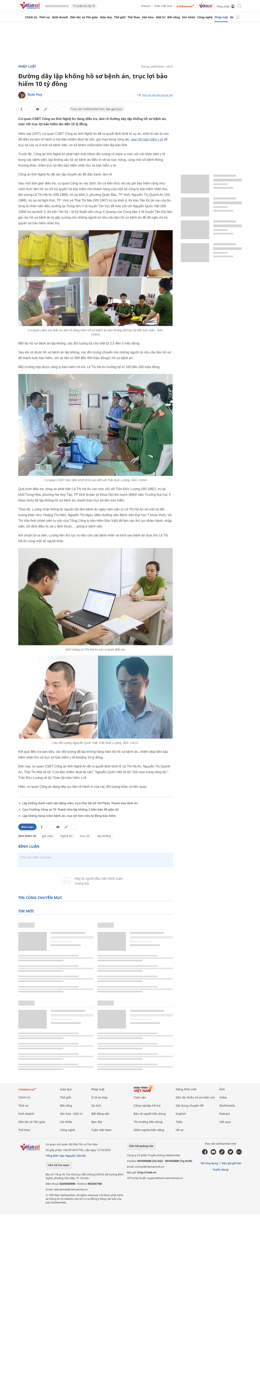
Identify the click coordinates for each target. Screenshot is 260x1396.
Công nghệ (204, 17)
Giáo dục (106, 17)
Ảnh (222, 1089)
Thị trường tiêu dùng (148, 1122)
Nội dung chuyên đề (190, 1105)
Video (223, 1097)
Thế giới (120, 17)
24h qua (225, 1122)
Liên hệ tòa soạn (58, 1165)
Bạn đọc (96, 1122)
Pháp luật (221, 17)
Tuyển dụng (220, 1169)
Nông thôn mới (186, 1089)
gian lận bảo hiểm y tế (147, 139)
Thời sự (44, 17)
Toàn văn (140, 1097)
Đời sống (173, 17)
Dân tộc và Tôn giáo (84, 17)
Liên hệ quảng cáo (141, 1146)
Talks (179, 1122)
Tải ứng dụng (209, 1163)
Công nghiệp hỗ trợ (147, 1105)
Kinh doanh (60, 17)
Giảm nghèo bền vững (149, 1130)
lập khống (104, 836)
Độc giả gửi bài (231, 1163)
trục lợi (85, 836)
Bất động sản (100, 1114)
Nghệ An (67, 836)
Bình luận (27, 827)
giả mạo (47, 836)
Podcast (145, 6)
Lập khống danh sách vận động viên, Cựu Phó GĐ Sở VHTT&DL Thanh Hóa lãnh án (80, 803)
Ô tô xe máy (99, 1097)
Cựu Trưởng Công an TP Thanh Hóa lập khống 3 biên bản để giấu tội (70, 809)
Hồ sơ (179, 1130)
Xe (231, 17)
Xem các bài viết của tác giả (157, 95)
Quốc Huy (34, 94)
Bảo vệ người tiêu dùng (150, 1114)
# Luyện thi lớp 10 (84, 6)
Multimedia (227, 1105)
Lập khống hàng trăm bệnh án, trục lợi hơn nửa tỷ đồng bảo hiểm (69, 816)
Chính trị (31, 17)
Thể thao (134, 17)
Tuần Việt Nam (163, 6)
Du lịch (96, 1105)
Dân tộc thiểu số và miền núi (195, 1097)
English (181, 1114)
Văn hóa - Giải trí (153, 17)
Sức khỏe (188, 17)
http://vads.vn (146, 1172)
